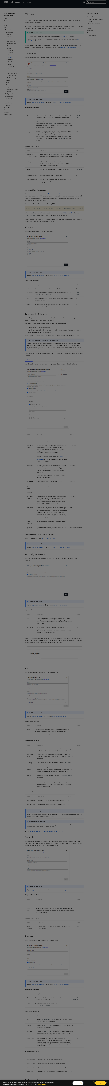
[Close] (106, 1083)
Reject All (89, 1083)
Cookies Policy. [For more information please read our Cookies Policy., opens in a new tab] (42, 1084)
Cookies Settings (78, 1083)
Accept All (100, 1083)
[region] (54, 1083)
